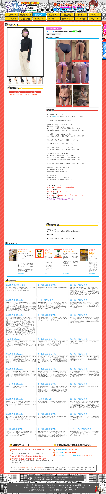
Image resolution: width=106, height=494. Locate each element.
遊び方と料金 (51, 485)
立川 (59, 34)
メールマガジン (12, 19)
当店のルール (39, 19)
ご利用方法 (67, 15)
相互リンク (42, 487)
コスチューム (95, 15)
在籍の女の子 (39, 15)
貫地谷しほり (55, 116)
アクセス (81, 15)
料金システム (53, 15)
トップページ (11, 15)
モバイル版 (50, 487)
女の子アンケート (53, 19)
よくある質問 (25, 19)
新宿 (48, 34)
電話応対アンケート (67, 19)
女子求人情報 (81, 19)
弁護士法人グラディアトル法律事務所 (31, 467)
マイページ (94, 19)
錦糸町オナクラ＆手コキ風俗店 (76, 487)
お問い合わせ (33, 487)
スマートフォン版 (60, 487)
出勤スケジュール (25, 15)
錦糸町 (53, 34)
